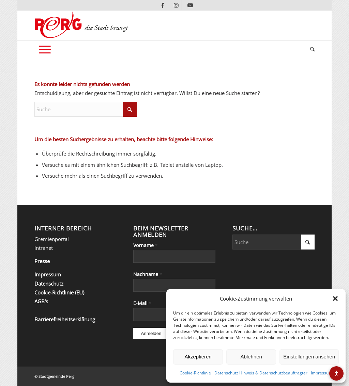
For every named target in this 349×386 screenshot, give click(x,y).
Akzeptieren (197, 356)
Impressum (321, 373)
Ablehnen (251, 356)
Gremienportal (51, 239)
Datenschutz (48, 283)
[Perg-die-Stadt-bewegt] (81, 26)
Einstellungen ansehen (309, 356)
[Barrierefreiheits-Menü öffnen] (336, 373)
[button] (335, 298)
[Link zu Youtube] (190, 5)
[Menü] (44, 49)
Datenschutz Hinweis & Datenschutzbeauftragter (260, 373)
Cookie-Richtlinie (195, 373)
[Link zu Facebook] (163, 5)
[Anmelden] (151, 333)
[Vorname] (174, 256)
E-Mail (142, 303)
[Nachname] (174, 285)
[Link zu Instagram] (176, 5)
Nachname (147, 274)
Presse (42, 261)
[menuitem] (310, 49)
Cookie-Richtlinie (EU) (59, 292)
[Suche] (310, 49)
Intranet (43, 247)
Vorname (145, 245)
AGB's (41, 301)
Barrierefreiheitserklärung (64, 319)
